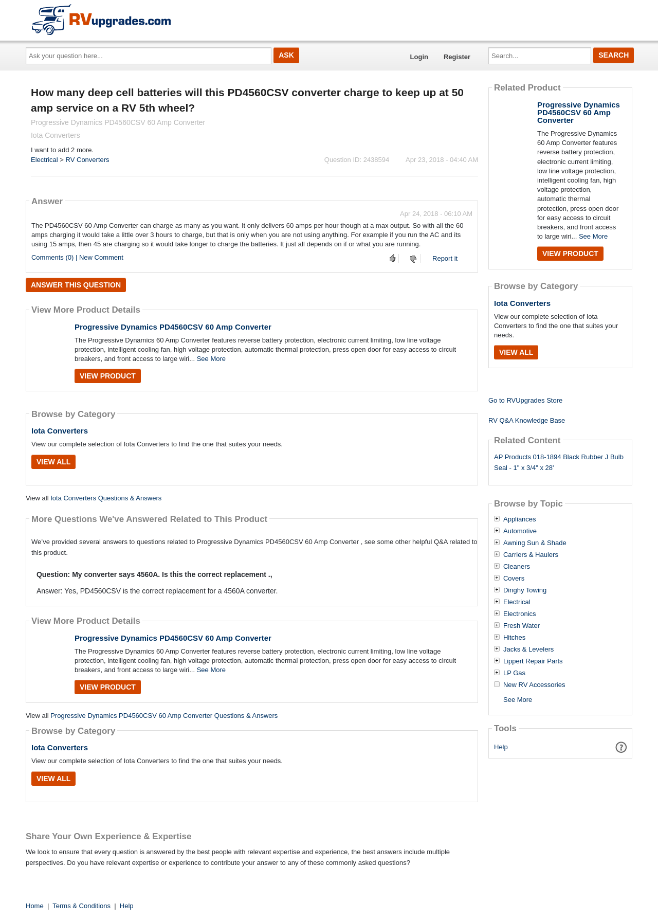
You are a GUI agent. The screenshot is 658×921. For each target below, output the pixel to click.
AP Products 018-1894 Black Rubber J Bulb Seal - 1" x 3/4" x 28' (559, 462)
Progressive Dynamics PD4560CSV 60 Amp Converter (173, 326)
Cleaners (516, 566)
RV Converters (87, 160)
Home (35, 906)
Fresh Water (521, 625)
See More (211, 359)
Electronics (519, 614)
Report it (445, 258)
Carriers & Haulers (530, 554)
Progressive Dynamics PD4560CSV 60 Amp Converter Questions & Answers (164, 715)
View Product (108, 376)
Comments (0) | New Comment (77, 257)
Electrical (44, 160)
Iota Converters (59, 430)
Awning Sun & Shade (534, 543)
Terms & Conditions (81, 906)
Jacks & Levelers (528, 649)
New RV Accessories (534, 685)
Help (501, 747)
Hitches (514, 637)
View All (53, 462)
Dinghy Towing (524, 590)
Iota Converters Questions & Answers (105, 498)
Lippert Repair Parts (533, 661)
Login (419, 57)
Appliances (519, 519)
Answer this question (76, 285)
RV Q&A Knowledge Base (526, 420)
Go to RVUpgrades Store (525, 400)
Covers (513, 578)
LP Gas (514, 673)
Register (457, 57)
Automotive (520, 531)
